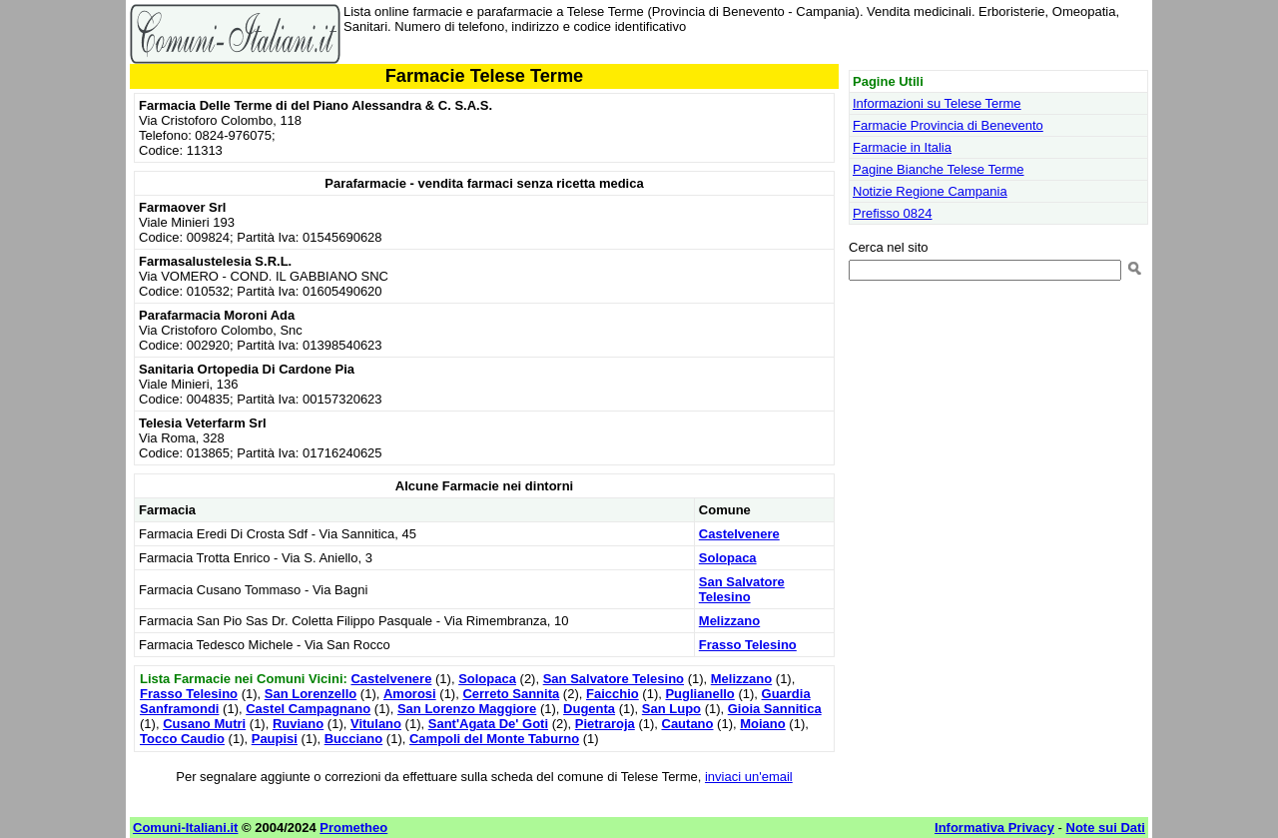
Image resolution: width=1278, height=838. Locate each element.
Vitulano (375, 723)
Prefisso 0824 (893, 213)
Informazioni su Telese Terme (937, 103)
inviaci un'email (749, 776)
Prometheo (353, 827)
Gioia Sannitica (775, 708)
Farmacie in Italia (902, 147)
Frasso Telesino (748, 644)
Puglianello (699, 693)
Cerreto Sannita (510, 693)
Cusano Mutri (204, 723)
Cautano (688, 723)
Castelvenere (739, 533)
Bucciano (353, 738)
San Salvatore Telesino (742, 589)
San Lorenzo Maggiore (466, 708)
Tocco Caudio (182, 738)
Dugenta (589, 708)
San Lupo (671, 708)
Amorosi (409, 693)
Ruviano (298, 723)
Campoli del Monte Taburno (494, 738)
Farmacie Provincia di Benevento (948, 125)
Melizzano (729, 620)
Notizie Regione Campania (930, 191)
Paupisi (275, 738)
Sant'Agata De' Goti (488, 723)
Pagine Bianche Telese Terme (938, 169)
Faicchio (612, 693)
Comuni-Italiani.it (185, 827)
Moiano (763, 723)
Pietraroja (605, 723)
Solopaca (728, 557)
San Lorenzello (310, 693)
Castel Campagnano (308, 708)
